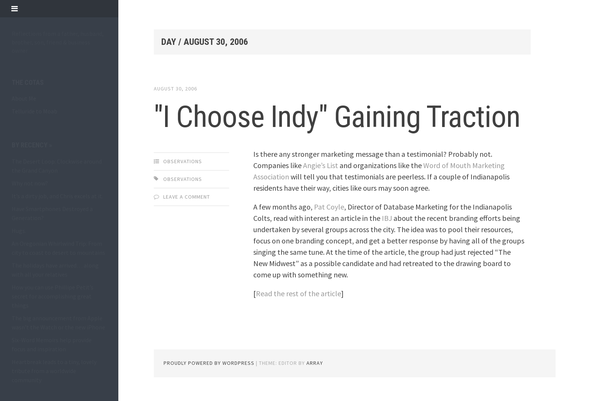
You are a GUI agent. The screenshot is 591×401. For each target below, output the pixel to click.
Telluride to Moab (34, 111)
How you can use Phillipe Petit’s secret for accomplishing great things (52, 296)
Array (314, 363)
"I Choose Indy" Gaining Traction (337, 117)
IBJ (387, 218)
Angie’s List (320, 165)
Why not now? (30, 183)
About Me (24, 98)
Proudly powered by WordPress (209, 363)
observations (182, 161)
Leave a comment (186, 196)
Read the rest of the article (298, 293)
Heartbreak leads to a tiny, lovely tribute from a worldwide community (54, 371)
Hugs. (19, 230)
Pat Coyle (329, 206)
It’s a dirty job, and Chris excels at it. (57, 196)
